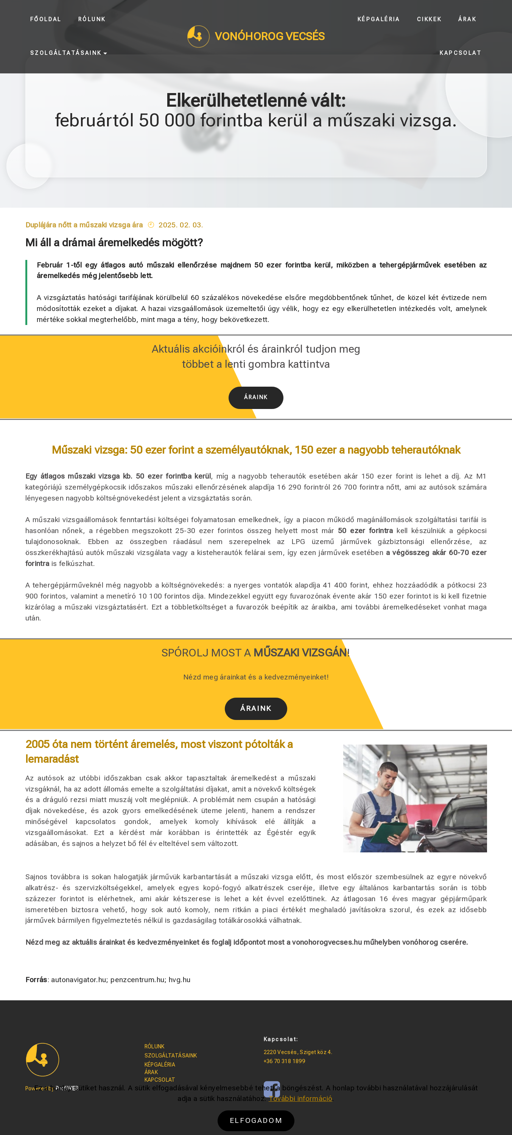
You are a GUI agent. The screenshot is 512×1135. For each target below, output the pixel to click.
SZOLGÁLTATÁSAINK (171, 1056)
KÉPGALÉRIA (160, 1065)
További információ (301, 1113)
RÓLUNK (155, 1046)
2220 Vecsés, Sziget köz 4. (298, 1052)
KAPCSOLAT (160, 1080)
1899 (299, 1061)
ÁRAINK (256, 397)
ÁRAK (151, 1072)
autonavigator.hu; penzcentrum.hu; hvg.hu (119, 979)
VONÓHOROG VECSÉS (270, 36)
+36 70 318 (278, 1061)
